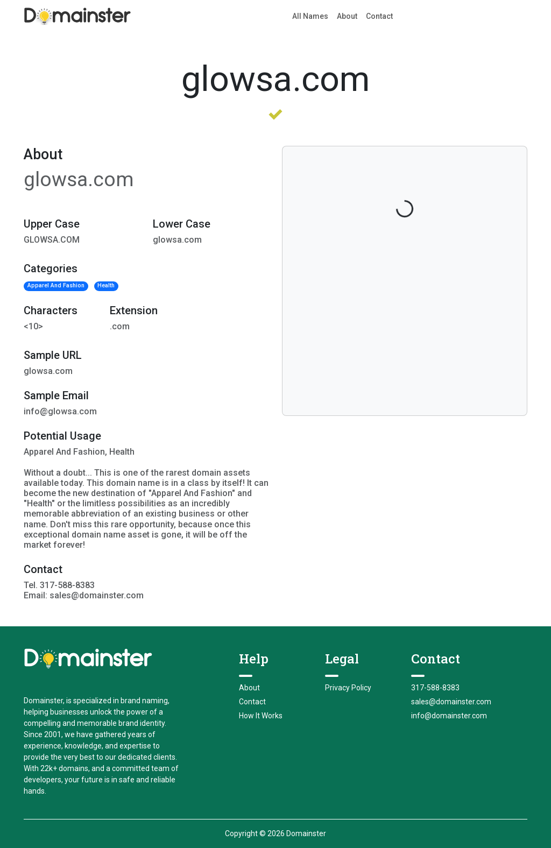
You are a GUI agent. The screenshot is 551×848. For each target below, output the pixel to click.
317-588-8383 (435, 687)
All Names (310, 16)
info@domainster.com (449, 715)
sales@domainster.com (451, 701)
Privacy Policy (348, 687)
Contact (379, 16)
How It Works (260, 715)
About (347, 16)
